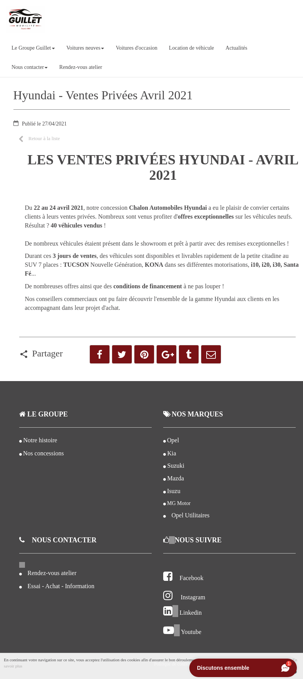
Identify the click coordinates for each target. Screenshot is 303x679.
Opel (173, 440)
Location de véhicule (191, 48)
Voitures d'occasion (136, 48)
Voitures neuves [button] (85, 48)
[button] (39, 138)
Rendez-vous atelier (80, 67)
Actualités (236, 48)
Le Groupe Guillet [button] (33, 48)
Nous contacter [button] (30, 67)
